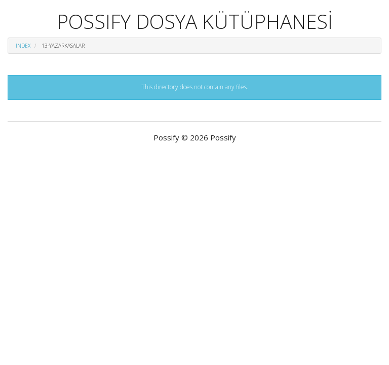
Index (23, 45)
